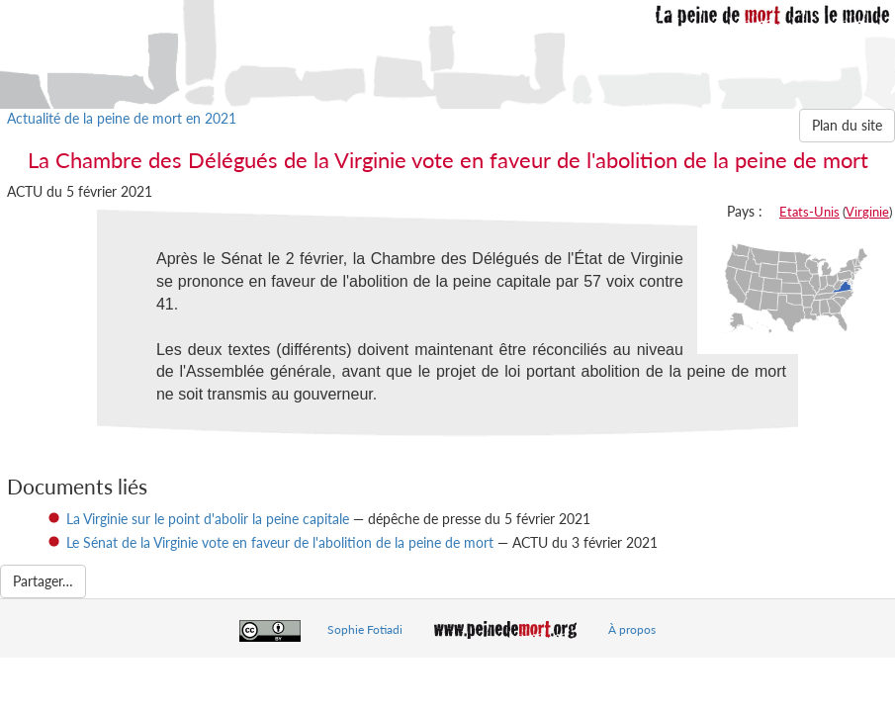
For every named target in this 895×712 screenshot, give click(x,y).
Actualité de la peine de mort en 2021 (121, 118)
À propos (632, 629)
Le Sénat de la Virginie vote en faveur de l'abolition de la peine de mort (279, 542)
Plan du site (847, 125)
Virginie (867, 212)
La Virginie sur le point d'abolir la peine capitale (207, 518)
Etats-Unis (809, 212)
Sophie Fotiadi (365, 629)
